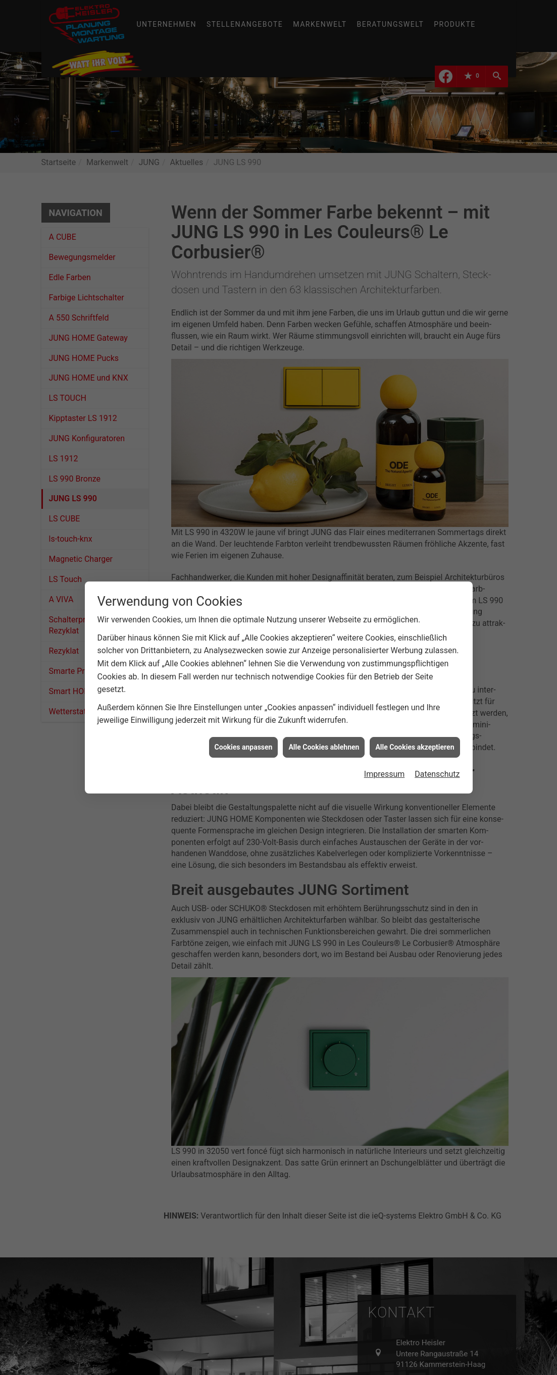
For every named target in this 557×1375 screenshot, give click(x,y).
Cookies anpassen (244, 719)
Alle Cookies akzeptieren (414, 719)
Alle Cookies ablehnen (323, 719)
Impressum (384, 746)
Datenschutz (437, 746)
